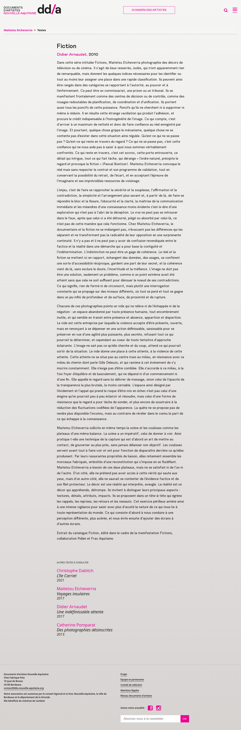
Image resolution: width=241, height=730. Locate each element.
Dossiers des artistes (149, 10)
